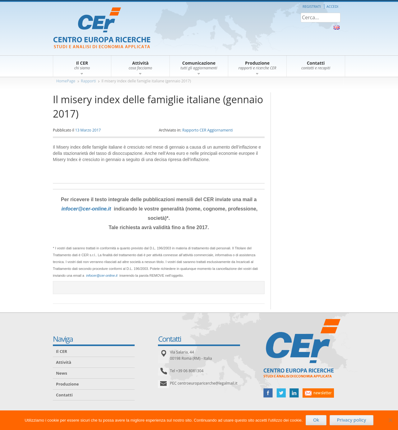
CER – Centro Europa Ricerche (102, 28)
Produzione (67, 384)
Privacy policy (351, 420)
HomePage (65, 81)
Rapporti (88, 81)
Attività (63, 362)
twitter (281, 393)
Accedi (332, 6)
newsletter (318, 393)
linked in (294, 393)
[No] (390, 420)
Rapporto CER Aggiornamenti (207, 130)
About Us (336, 27)
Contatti (64, 395)
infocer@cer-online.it (86, 208)
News (61, 373)
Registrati (312, 6)
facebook (268, 393)
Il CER (61, 351)
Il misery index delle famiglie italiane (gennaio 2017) (146, 81)
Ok (316, 420)
